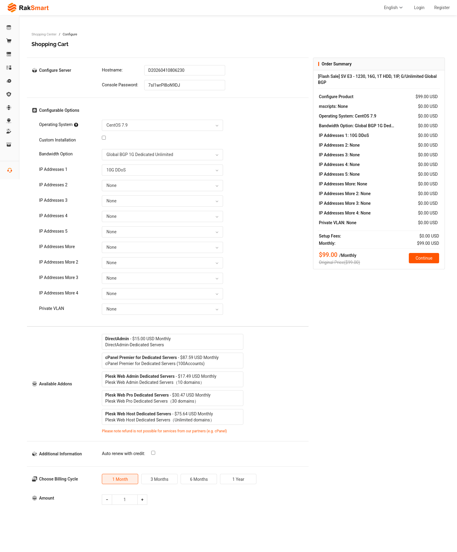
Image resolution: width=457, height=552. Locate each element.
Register (442, 7)
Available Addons (55, 383)
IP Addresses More (57, 246)
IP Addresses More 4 (58, 293)
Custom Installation (57, 140)
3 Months (159, 479)
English (394, 7)
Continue (423, 258)
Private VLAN (51, 308)
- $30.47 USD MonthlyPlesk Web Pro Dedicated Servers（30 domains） (157, 398)
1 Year (238, 479)
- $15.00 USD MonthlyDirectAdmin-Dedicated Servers (138, 341)
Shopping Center (44, 34)
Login (419, 7)
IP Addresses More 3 (58, 277)
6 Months (199, 479)
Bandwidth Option (56, 153)
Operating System (58, 124)
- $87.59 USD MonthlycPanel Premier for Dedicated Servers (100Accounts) (161, 360)
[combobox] (162, 125)
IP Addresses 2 (53, 184)
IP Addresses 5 (53, 231)
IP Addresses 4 (53, 215)
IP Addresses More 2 (58, 262)
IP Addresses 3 (53, 200)
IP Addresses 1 (53, 169)
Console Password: (120, 84)
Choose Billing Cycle (58, 479)
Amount (46, 498)
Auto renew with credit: (123, 453)
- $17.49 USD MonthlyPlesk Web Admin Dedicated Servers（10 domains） (160, 379)
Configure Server (55, 70)
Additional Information (60, 453)
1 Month (120, 479)
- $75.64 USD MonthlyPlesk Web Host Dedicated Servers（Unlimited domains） (159, 416)
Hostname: (112, 70)
